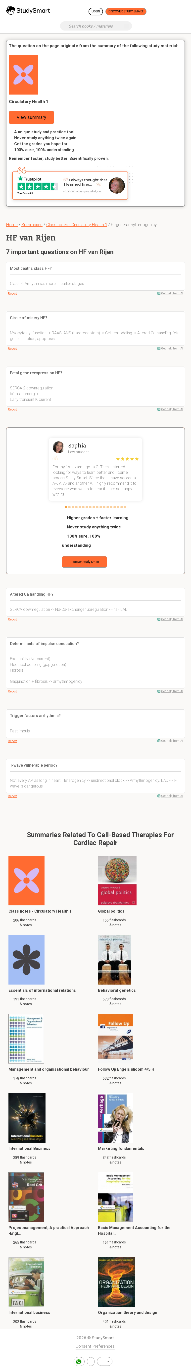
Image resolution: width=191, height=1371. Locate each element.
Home (12, 224)
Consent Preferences (95, 1346)
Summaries (32, 224)
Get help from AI (172, 293)
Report (12, 293)
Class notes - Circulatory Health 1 (76, 224)
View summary (31, 117)
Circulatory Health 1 (28, 101)
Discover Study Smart (125, 11)
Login (96, 11)
